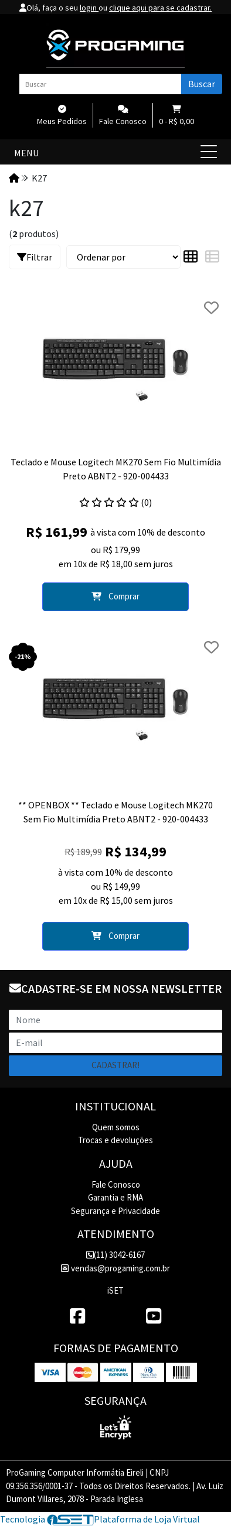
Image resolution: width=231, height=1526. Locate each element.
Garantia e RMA (115, 1197)
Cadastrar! (115, 1065)
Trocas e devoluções (115, 1140)
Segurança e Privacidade (115, 1210)
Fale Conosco (115, 1184)
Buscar (201, 84)
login (89, 7)
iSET (115, 1290)
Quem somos (116, 1127)
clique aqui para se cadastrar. (160, 7)
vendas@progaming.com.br (115, 1268)
